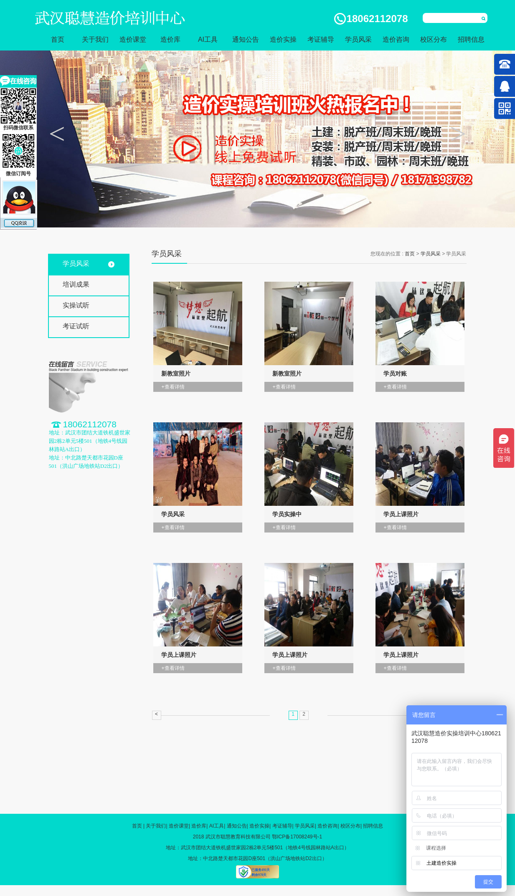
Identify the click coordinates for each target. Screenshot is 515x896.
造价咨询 (396, 39)
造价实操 (283, 39)
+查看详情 (173, 387)
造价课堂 (132, 39)
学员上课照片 (401, 514)
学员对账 (395, 373)
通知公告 (245, 39)
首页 (57, 39)
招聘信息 (471, 39)
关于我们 (95, 39)
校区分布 (433, 39)
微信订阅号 (18, 154)
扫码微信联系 (18, 109)
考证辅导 (320, 39)
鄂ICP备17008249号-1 (297, 837)
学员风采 (358, 39)
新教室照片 (175, 373)
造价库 (170, 39)
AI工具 (208, 39)
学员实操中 (287, 514)
